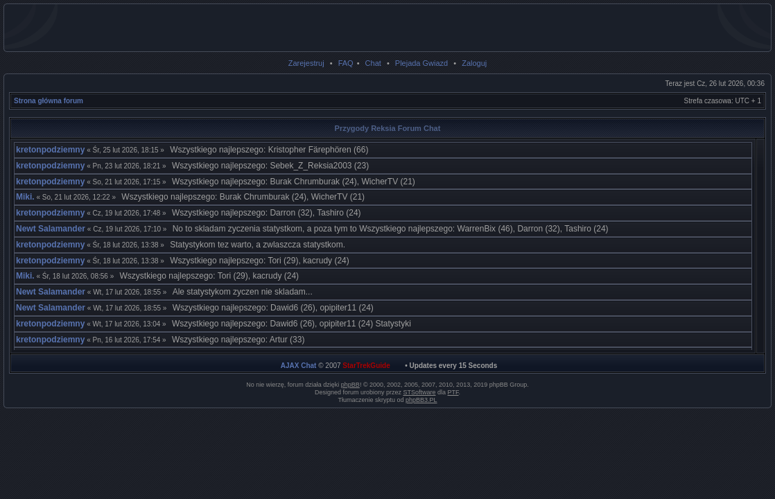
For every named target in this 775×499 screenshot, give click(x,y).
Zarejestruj (306, 63)
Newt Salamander (50, 229)
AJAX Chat (299, 365)
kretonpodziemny (50, 150)
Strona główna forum (48, 101)
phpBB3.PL (421, 399)
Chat (373, 63)
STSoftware (419, 392)
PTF (453, 392)
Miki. (25, 197)
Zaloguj (474, 63)
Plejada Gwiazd (421, 63)
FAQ (346, 63)
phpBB (350, 384)
